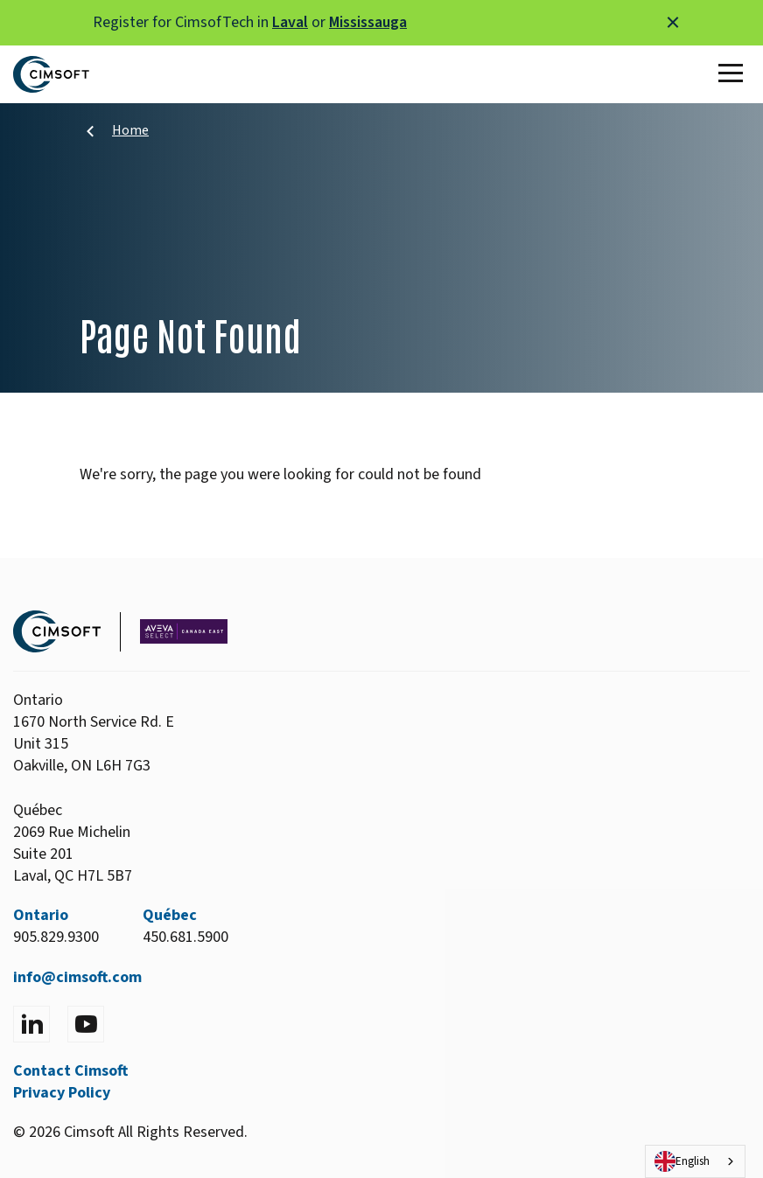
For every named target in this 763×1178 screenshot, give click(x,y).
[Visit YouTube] (85, 1024)
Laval (290, 22)
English (682, 1161)
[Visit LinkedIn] (31, 1024)
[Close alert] (672, 22)
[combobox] (695, 1161)
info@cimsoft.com (77, 977)
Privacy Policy (61, 1093)
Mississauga (368, 22)
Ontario (40, 915)
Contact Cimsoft (70, 1071)
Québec (170, 915)
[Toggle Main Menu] (734, 74)
